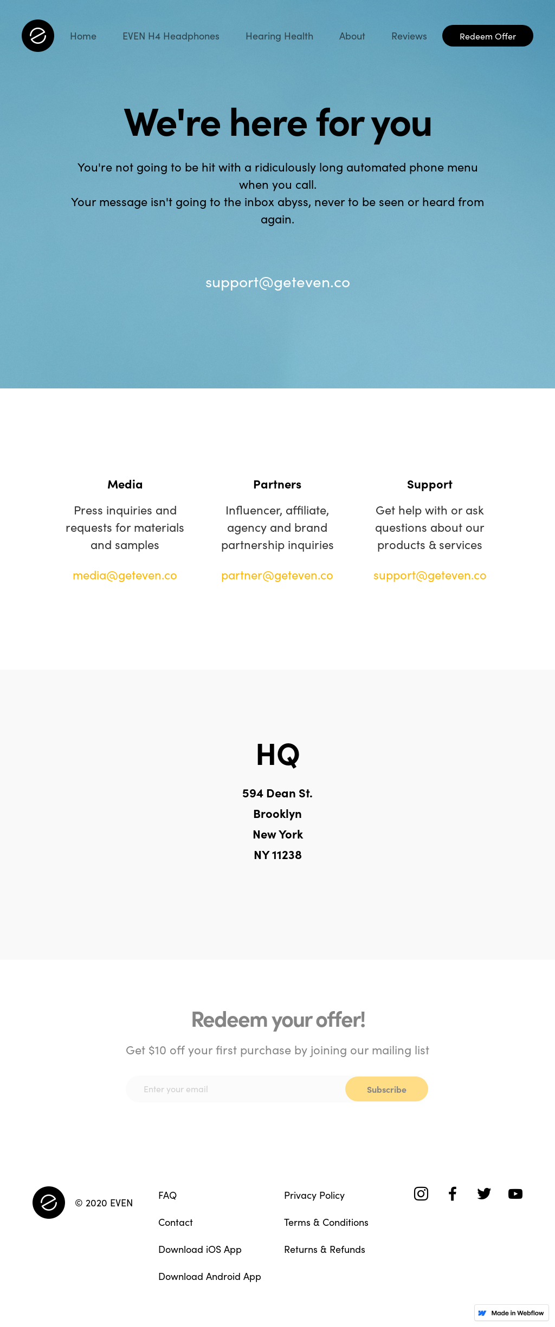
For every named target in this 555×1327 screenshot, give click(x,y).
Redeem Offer (488, 36)
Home (83, 35)
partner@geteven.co (277, 574)
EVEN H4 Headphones (171, 35)
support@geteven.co (277, 280)
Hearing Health (279, 35)
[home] (38, 35)
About (352, 35)
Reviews (409, 35)
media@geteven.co (125, 574)
